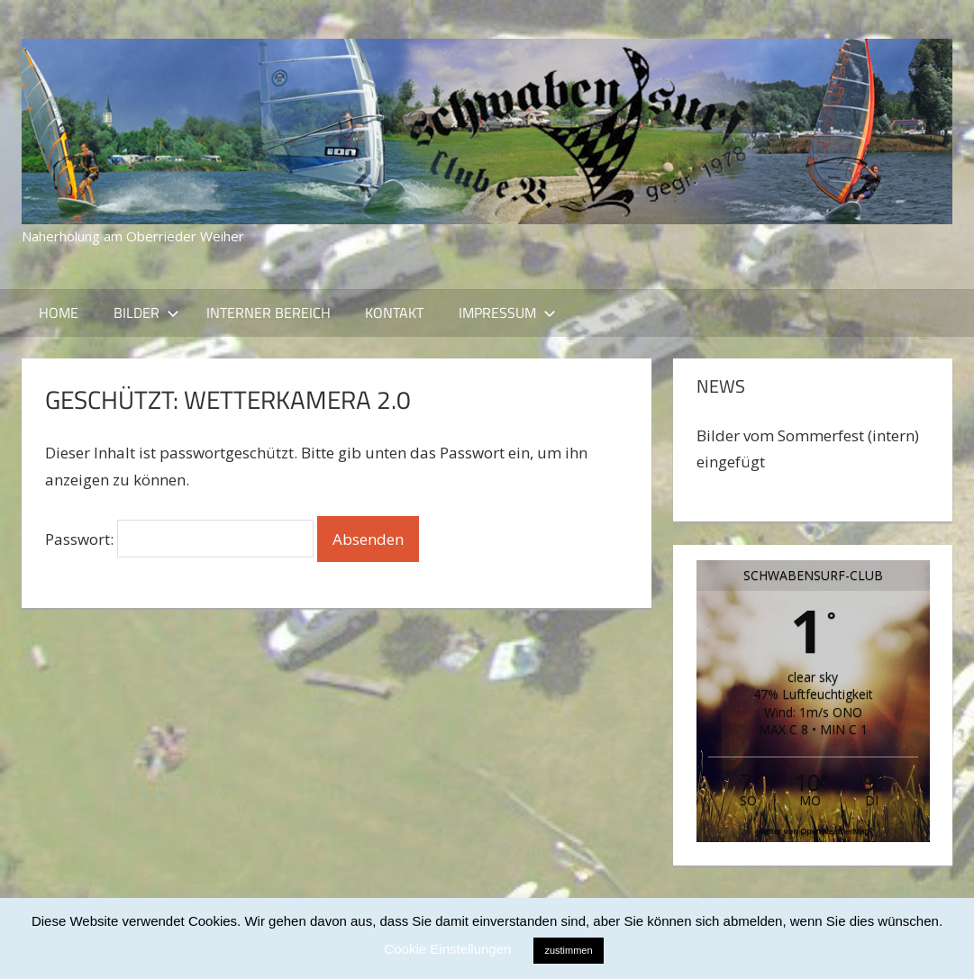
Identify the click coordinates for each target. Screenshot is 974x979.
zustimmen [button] (568, 950)
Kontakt (394, 312)
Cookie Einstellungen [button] (447, 948)
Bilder (146, 312)
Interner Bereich (268, 312)
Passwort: (179, 539)
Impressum (507, 312)
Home (58, 312)
